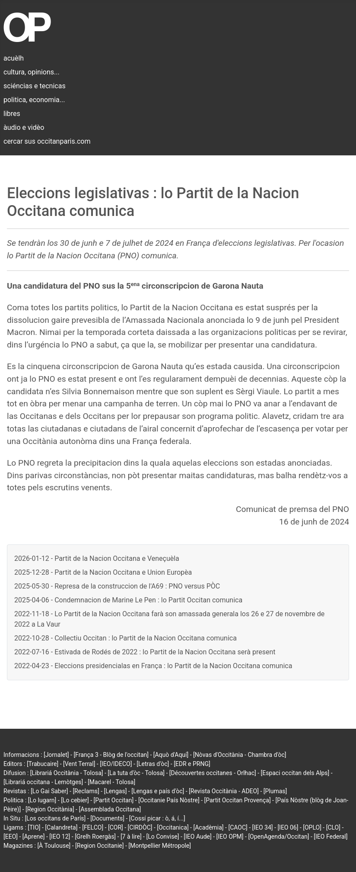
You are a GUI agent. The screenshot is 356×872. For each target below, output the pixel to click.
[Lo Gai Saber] (49, 791)
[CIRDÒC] (140, 827)
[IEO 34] (262, 827)
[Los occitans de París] (55, 818)
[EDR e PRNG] (192, 763)
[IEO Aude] (197, 836)
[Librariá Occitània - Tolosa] (66, 772)
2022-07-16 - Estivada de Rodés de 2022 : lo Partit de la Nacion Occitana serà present (144, 652)
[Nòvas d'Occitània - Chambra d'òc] (239, 754)
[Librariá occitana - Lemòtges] (43, 782)
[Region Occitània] (49, 809)
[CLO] (333, 827)
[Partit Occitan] (114, 800)
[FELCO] (92, 827)
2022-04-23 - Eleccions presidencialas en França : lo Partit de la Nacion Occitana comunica (153, 666)
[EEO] (10, 836)
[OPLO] (312, 827)
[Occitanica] (172, 827)
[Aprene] (33, 836)
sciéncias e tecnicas (34, 86)
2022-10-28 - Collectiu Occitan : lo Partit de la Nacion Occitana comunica (125, 638)
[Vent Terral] (79, 763)
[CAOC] (237, 827)
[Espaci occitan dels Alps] (295, 772)
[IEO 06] (287, 827)
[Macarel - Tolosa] (111, 782)
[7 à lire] (131, 836)
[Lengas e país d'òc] (157, 791)
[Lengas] (115, 791)
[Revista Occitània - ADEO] (224, 791)
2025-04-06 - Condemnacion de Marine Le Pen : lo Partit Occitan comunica (128, 600)
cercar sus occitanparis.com (46, 141)
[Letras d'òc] (153, 763)
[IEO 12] (59, 836)
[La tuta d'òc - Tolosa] (136, 772)
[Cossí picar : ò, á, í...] (157, 818)
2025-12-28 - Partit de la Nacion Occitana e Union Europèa (103, 572)
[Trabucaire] (42, 763)
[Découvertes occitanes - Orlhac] (212, 772)
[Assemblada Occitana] (110, 809)
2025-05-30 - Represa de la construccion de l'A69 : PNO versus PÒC (117, 586)
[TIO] (34, 827)
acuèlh (13, 58)
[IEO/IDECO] (116, 763)
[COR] (115, 827)
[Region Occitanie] (99, 845)
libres (11, 113)
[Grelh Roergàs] (95, 836)
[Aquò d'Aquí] (170, 754)
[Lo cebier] (75, 800)
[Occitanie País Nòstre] (169, 800)
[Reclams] (86, 791)
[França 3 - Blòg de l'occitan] (111, 754)
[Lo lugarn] (42, 800)
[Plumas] (275, 791)
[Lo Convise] (162, 836)
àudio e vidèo (23, 127)
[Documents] (107, 818)
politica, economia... (34, 100)
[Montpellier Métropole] (159, 845)
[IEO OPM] (230, 836)
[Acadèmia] (208, 827)
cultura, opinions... (31, 72)
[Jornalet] (56, 754)
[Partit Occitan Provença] (237, 800)
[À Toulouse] (53, 845)
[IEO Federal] (330, 836)
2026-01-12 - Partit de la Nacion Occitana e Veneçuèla (96, 558)
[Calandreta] (61, 827)
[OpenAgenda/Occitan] (278, 836)
